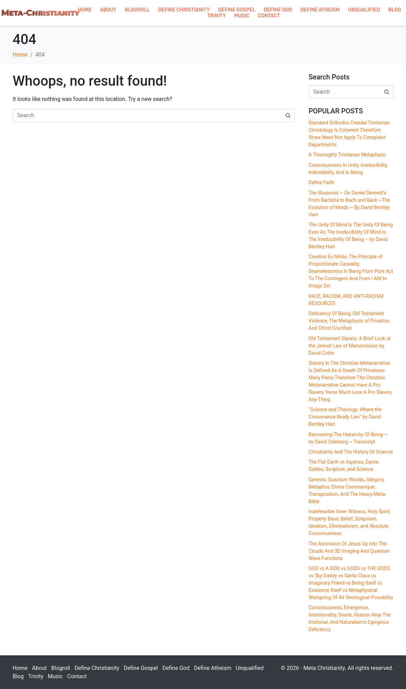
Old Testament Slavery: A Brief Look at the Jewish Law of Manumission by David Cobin (350, 346)
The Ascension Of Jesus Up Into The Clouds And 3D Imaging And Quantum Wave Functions (349, 551)
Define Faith (321, 182)
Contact (269, 16)
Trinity (216, 16)
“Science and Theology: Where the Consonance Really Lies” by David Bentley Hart (345, 417)
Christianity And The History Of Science (351, 452)
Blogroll (137, 10)
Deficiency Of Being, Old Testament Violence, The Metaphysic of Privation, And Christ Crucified (349, 321)
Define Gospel (236, 10)
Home (85, 10)
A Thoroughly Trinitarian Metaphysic (347, 154)
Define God (278, 10)
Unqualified (364, 10)
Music (242, 16)
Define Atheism (320, 10)
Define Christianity (184, 10)
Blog (394, 10)
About (108, 10)
